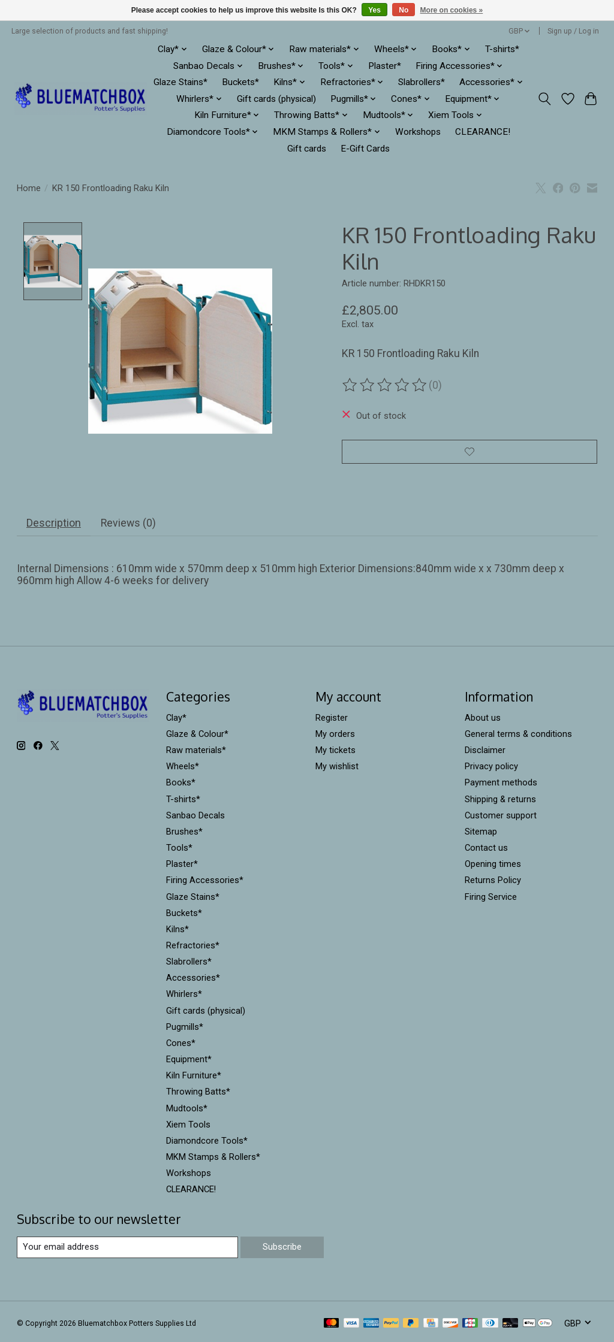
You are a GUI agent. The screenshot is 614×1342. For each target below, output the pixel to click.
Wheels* (182, 768)
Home (29, 188)
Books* (180, 784)
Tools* (179, 850)
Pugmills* (184, 1029)
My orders (335, 736)
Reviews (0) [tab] (127, 525)
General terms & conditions (518, 736)
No (403, 10)
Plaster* (384, 66)
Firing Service (491, 898)
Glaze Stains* (180, 82)
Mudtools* (186, 1110)
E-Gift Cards (365, 148)
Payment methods (501, 784)
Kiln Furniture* (193, 1077)
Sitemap (481, 834)
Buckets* (240, 82)
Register (331, 720)
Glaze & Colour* (197, 736)
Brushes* (184, 834)
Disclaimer (485, 752)
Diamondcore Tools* (207, 1143)
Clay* (176, 720)
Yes (374, 10)
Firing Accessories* (204, 882)
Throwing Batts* (198, 1094)
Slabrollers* (421, 82)
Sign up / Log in (573, 31)
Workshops (418, 131)
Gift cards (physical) (276, 98)
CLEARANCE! (482, 131)
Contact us (486, 850)
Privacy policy (491, 768)
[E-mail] (127, 1250)
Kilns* (177, 931)
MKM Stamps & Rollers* (213, 1159)
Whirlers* (184, 996)
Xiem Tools (188, 1127)
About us (483, 720)
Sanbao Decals (195, 817)
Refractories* (192, 947)
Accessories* (193, 980)
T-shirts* (502, 49)
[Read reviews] (385, 385)
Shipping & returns (500, 801)
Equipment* (189, 1061)
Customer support (501, 817)
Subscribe (282, 1249)
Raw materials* (196, 752)
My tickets (335, 752)
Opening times (493, 866)
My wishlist (337, 768)
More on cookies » (451, 10)
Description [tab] (53, 525)
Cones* (180, 1045)
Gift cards (306, 148)
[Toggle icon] (544, 99)
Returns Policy (493, 882)
